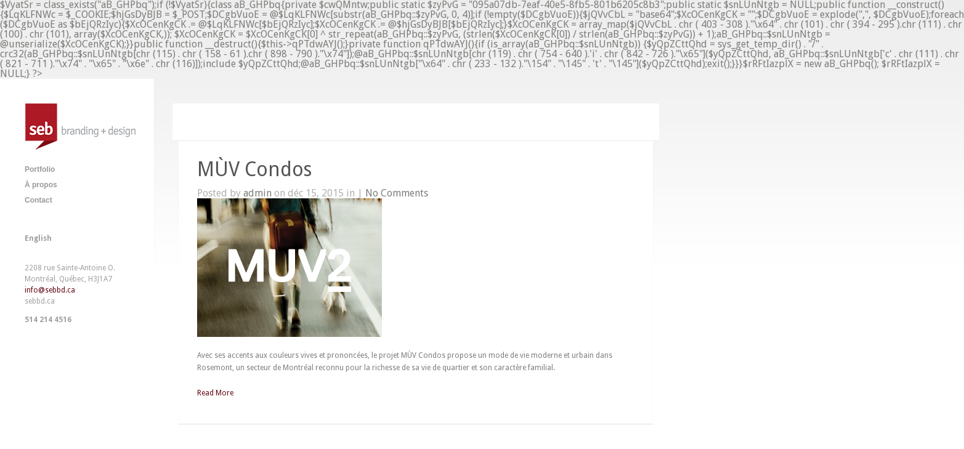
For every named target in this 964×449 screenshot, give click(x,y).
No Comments (396, 193)
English (38, 238)
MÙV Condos (254, 169)
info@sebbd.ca (50, 290)
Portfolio (40, 169)
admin (257, 193)
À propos (41, 184)
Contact (38, 200)
